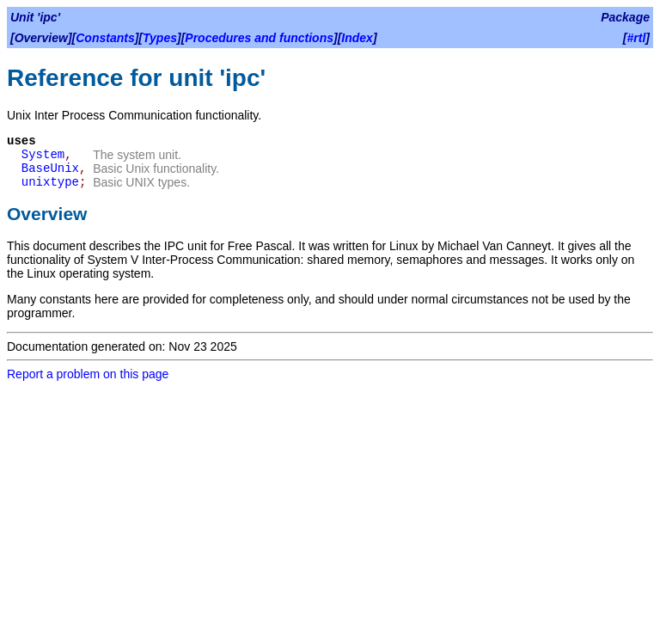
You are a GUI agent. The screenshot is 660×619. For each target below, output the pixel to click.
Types (160, 38)
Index (357, 38)
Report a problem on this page (87, 374)
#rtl (636, 38)
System (42, 155)
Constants (105, 38)
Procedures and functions (259, 38)
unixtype (50, 182)
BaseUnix (50, 168)
